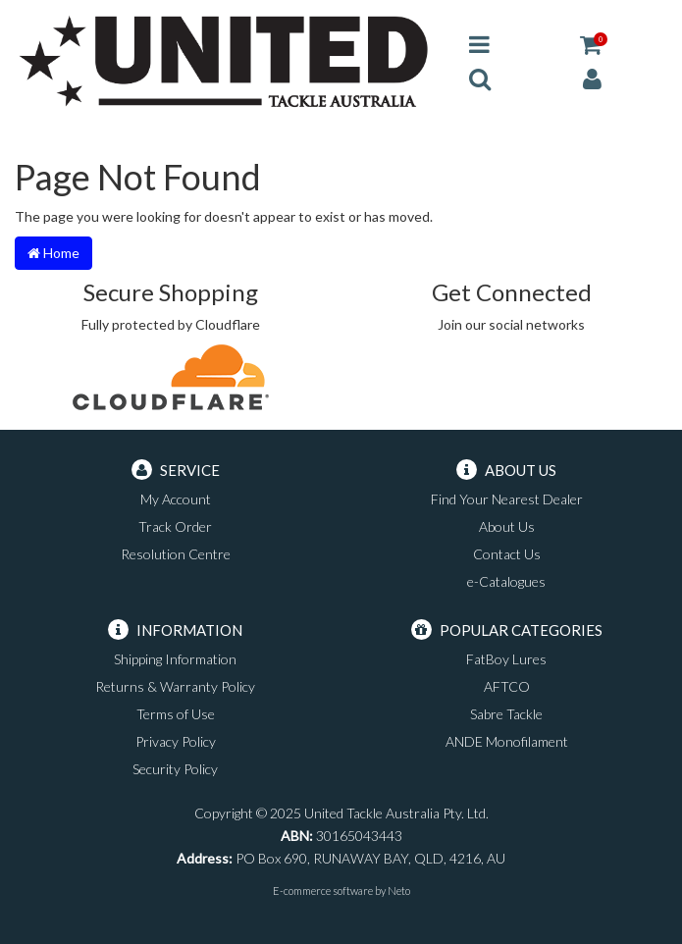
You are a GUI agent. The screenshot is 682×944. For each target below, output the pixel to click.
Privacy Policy (175, 741)
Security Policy (175, 768)
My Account (175, 499)
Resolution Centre (176, 554)
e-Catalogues (506, 581)
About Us (507, 526)
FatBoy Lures (506, 659)
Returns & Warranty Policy (175, 686)
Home (53, 252)
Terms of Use (175, 714)
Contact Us (507, 554)
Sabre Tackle (506, 714)
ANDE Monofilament (507, 741)
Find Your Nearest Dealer (507, 499)
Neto (399, 890)
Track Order (175, 526)
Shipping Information (175, 659)
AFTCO (507, 686)
